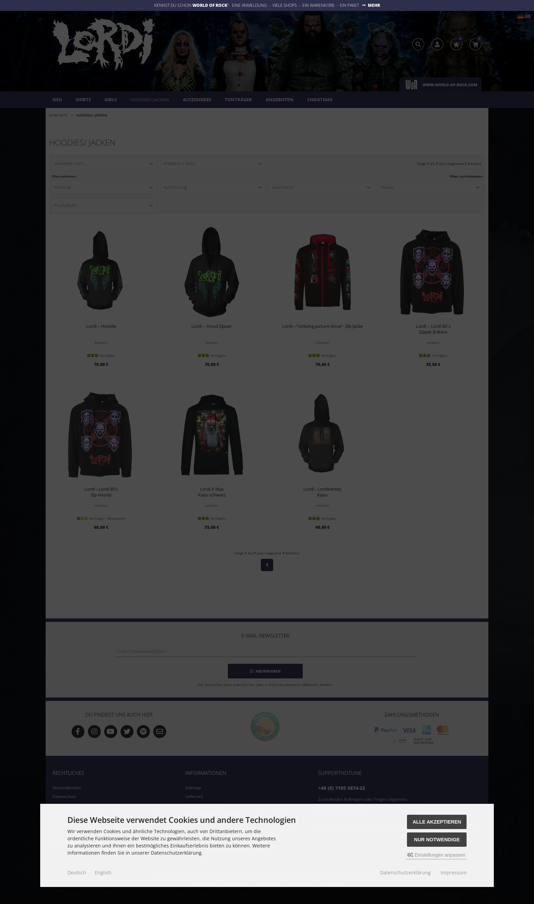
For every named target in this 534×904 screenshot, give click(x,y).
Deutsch (76, 872)
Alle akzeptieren (437, 822)
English (103, 872)
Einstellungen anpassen (436, 855)
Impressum (454, 872)
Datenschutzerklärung (405, 872)
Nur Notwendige (437, 839)
